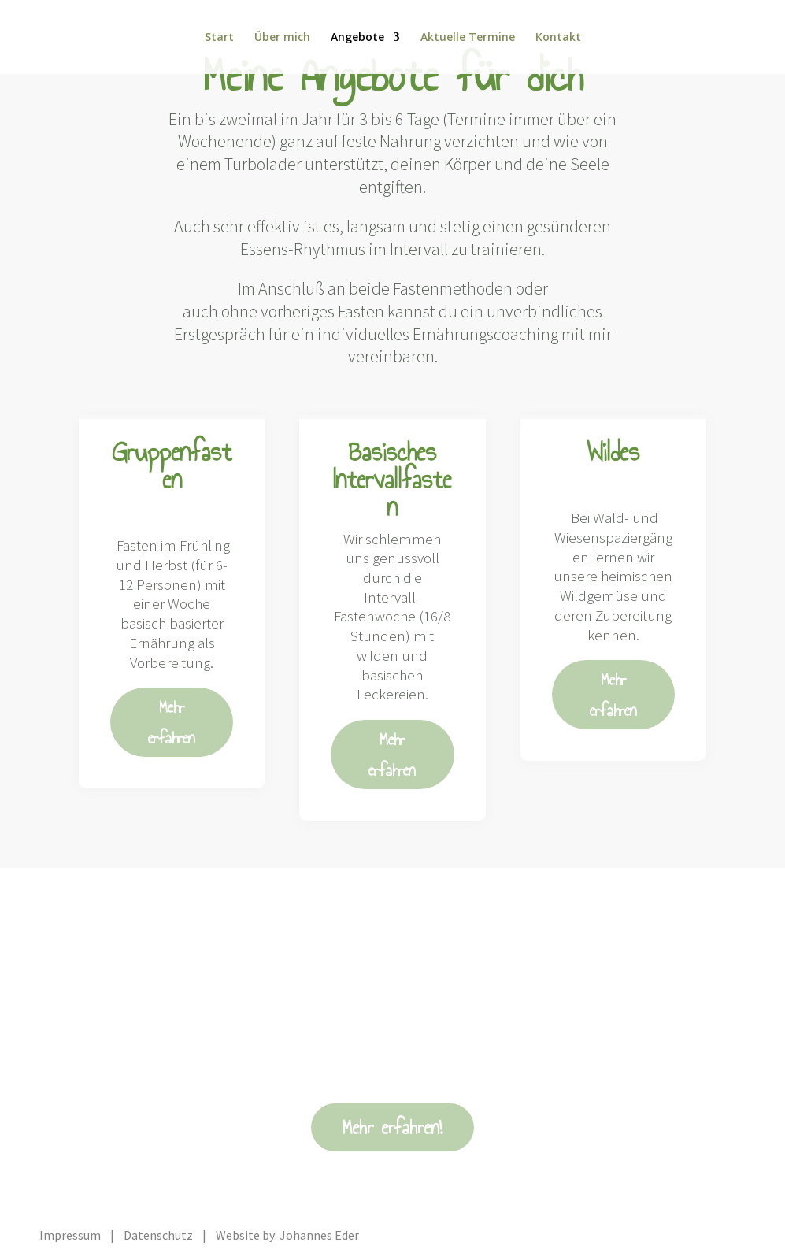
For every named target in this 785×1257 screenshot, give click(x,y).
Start (219, 38)
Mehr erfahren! (392, 1127)
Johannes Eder (319, 1235)
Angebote (357, 38)
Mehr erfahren (171, 722)
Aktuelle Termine (467, 38)
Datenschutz (158, 1235)
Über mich (282, 38)
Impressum (70, 1235)
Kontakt (558, 38)
